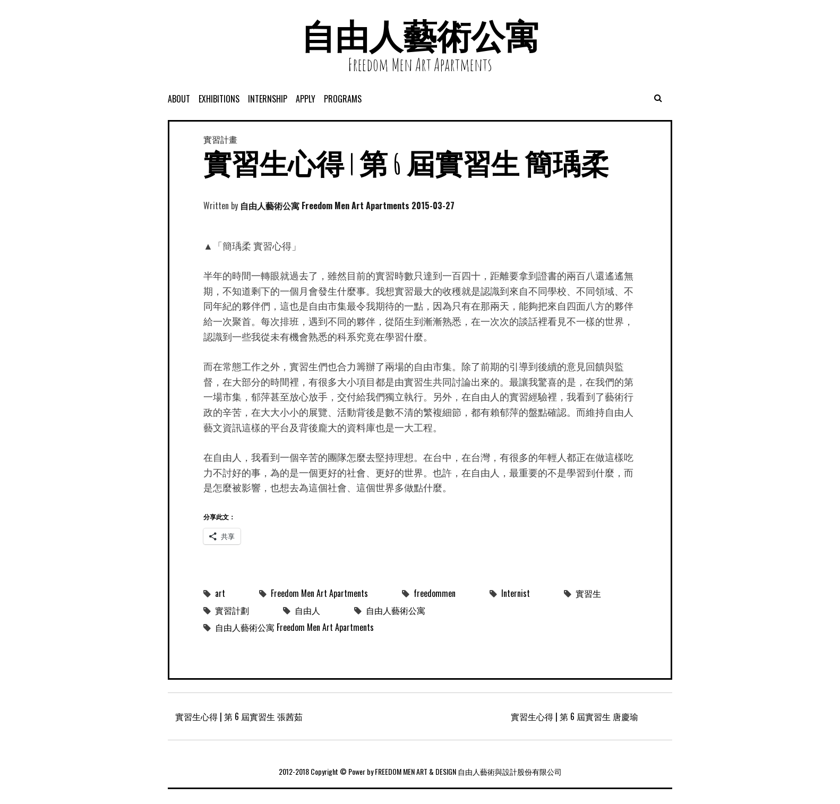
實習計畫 (220, 139)
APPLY (305, 98)
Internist (515, 593)
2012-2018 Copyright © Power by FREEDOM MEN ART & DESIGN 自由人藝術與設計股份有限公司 (420, 771)
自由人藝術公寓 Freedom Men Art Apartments (324, 205)
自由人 (307, 610)
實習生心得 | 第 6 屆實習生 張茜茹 (239, 716)
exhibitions (219, 98)
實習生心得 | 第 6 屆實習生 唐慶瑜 (574, 716)
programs (343, 98)
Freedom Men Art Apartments (319, 593)
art (220, 593)
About (179, 98)
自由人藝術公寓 (420, 35)
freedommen (435, 593)
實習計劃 (232, 610)
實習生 (588, 593)
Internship (267, 98)
